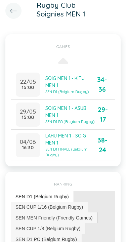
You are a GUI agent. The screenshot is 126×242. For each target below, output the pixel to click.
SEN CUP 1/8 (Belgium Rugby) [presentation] (47, 228)
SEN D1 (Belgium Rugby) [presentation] (42, 196)
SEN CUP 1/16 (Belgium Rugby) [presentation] (49, 207)
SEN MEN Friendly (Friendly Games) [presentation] (54, 217)
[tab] (42, 196)
